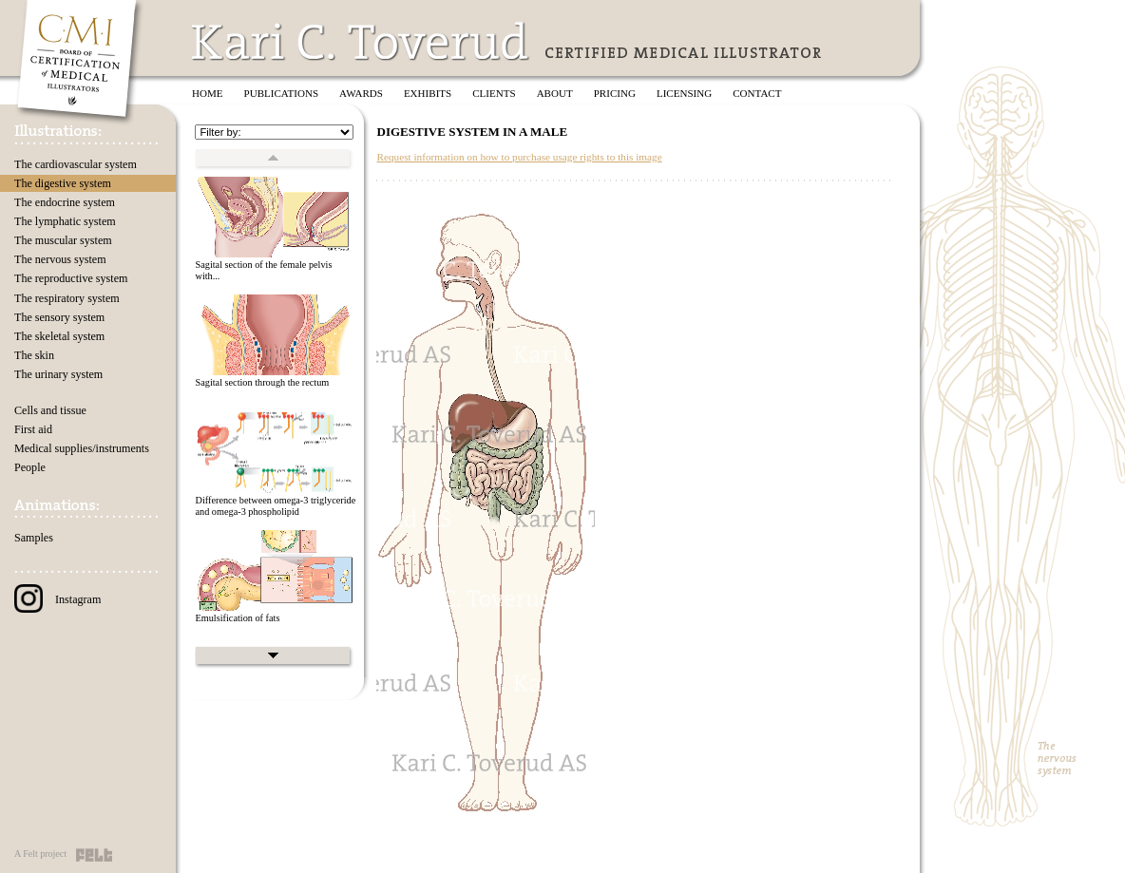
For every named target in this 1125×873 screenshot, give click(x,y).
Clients (493, 93)
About (555, 93)
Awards (361, 93)
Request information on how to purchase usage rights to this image (518, 156)
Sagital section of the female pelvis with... (263, 270)
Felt (94, 855)
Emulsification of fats (237, 618)
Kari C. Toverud (361, 41)
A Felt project (40, 853)
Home (207, 93)
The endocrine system (64, 202)
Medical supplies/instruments (81, 448)
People (30, 467)
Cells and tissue (50, 410)
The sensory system (59, 317)
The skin (34, 355)
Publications (281, 93)
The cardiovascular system (75, 164)
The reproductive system (70, 278)
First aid (33, 429)
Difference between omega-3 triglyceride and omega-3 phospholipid (275, 506)
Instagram (57, 599)
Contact (757, 93)
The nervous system (60, 259)
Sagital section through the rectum (262, 382)
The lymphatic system (65, 221)
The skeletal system (59, 336)
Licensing (684, 93)
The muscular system (63, 240)
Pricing (615, 93)
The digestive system (62, 183)
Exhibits (427, 93)
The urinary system (58, 374)
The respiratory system (67, 298)
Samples (33, 537)
